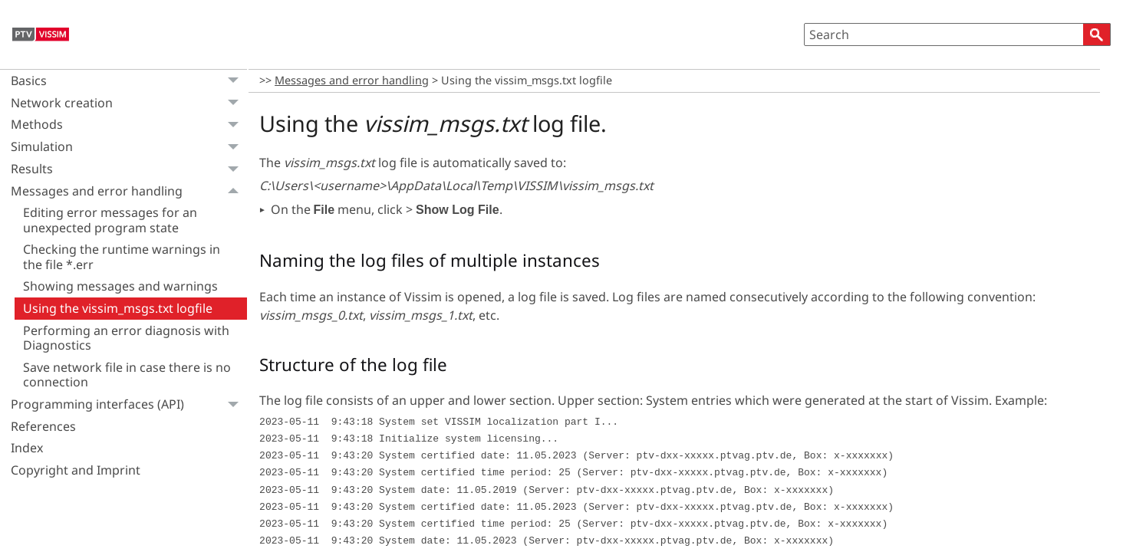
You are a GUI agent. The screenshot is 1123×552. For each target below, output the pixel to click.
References (43, 426)
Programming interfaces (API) (129, 404)
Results (129, 169)
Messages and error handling (129, 191)
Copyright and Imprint (75, 470)
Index (27, 447)
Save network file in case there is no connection (127, 374)
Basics (129, 81)
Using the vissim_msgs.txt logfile (117, 308)
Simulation (129, 147)
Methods (129, 125)
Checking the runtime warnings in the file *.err (121, 256)
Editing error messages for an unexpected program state (110, 219)
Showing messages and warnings (120, 286)
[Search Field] (957, 34)
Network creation (129, 103)
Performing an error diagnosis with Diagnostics (126, 337)
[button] (1097, 34)
